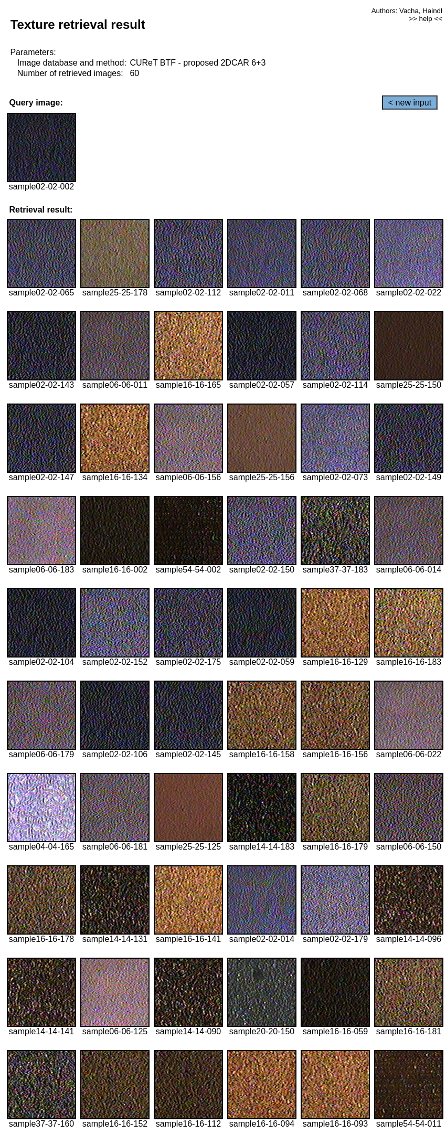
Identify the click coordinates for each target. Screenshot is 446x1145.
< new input (409, 102)
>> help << (425, 19)
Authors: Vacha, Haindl (406, 11)
